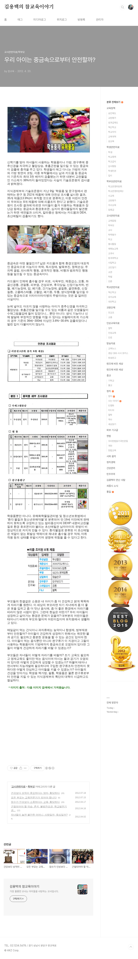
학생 (110, 152)
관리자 (100, 19)
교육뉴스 (112, 348)
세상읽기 (112, 424)
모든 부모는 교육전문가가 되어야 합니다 (34, 797)
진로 (110, 337)
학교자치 (112, 132)
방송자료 (111, 343)
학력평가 (112, 234)
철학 (110, 328)
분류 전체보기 (115, 102)
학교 (110, 239)
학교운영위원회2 (115, 191)
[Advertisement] (48, 730)
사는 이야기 (114, 401)
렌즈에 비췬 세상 (115, 369)
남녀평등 (112, 166)
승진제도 (112, 113)
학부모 (31, 786)
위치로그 (62, 19)
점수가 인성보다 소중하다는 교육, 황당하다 (35, 802)
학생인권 (112, 171)
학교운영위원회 (115, 186)
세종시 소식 (112, 485)
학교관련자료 (113, 287)
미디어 (111, 410)
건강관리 (111, 468)
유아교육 (112, 297)
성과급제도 (113, 122)
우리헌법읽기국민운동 (118, 441)
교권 (110, 272)
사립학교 (112, 262)
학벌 (110, 276)
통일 (110, 491)
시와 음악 (111, 456)
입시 (110, 175)
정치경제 (111, 462)
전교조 (111, 312)
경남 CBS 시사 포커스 (118, 353)
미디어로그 (39, 19)
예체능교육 (113, 248)
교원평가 (112, 118)
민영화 (111, 405)
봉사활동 (112, 244)
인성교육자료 (113, 323)
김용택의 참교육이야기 (29, 7)
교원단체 (111, 307)
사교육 (111, 195)
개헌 (110, 445)
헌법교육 (112, 450)
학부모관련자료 (114, 181)
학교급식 (112, 161)
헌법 (109, 436)
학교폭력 (112, 157)
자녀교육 (112, 205)
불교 (110, 385)
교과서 (111, 253)
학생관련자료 (113, 147)
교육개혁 (112, 136)
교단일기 (112, 267)
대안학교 (112, 301)
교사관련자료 (18, 786)
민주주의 (111, 474)
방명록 (81, 19)
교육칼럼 (112, 220)
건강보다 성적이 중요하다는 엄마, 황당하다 (35, 793)
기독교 (111, 380)
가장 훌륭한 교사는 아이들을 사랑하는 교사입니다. (34, 891)
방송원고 (112, 358)
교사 (110, 230)
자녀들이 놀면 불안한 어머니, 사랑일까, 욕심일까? (39, 814)
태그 (20, 19)
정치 (110, 391)
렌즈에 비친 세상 (115, 363)
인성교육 (112, 333)
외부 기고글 (112, 430)
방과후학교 (113, 258)
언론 (110, 281)
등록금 (111, 209)
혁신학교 (112, 127)
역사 (110, 419)
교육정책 (111, 108)
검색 (122, 7)
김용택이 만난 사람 (116, 480)
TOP (131, 947)
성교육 (111, 141)
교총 (110, 317)
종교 (109, 375)
